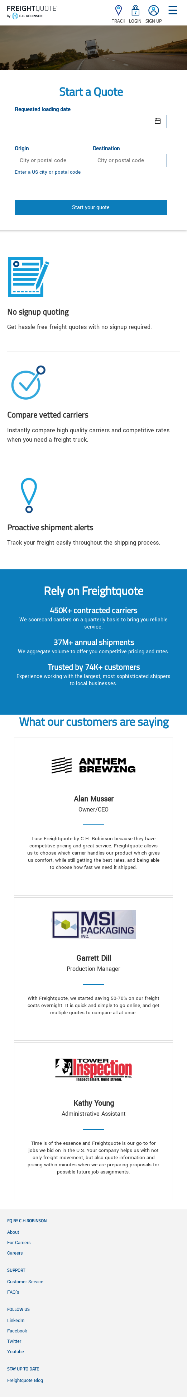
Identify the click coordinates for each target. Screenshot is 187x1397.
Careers (15, 1253)
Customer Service (25, 1282)
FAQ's (13, 1292)
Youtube (15, 1352)
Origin (22, 149)
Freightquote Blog (25, 1380)
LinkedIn (15, 1320)
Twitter (14, 1341)
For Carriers (19, 1243)
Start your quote (91, 207)
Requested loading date (43, 110)
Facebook (17, 1331)
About (13, 1232)
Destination (106, 149)
